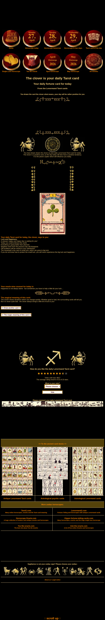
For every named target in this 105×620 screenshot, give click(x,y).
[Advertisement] (52, 15)
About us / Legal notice (52, 580)
